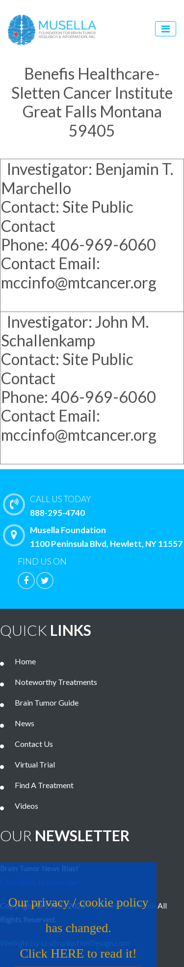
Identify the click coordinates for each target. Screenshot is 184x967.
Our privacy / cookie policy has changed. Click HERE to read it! (73, 934)
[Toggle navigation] (165, 28)
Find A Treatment (44, 785)
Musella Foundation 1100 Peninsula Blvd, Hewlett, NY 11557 (95, 536)
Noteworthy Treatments (56, 681)
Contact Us (34, 743)
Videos (26, 805)
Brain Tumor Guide (47, 702)
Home (25, 661)
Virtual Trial (35, 764)
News (24, 723)
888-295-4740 (96, 505)
